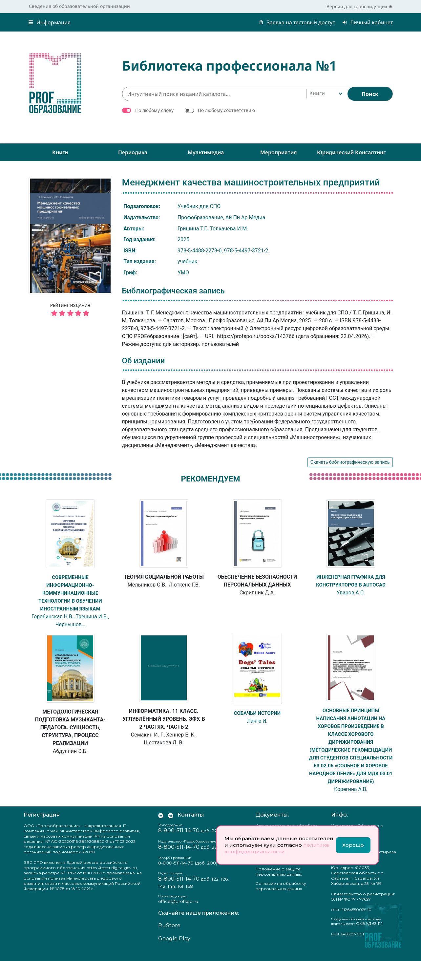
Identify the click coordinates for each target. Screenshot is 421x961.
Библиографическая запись (173, 290)
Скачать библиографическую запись (350, 462)
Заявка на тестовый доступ (297, 22)
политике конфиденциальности (276, 848)
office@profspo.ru (178, 909)
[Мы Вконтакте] (160, 823)
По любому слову (154, 110)
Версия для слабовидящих (359, 6)
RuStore (169, 933)
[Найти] (369, 94)
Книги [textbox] (317, 93)
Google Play (174, 946)
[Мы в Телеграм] (170, 823)
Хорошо (353, 845)
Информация (50, 22)
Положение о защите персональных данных (279, 879)
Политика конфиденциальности (279, 865)
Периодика (132, 152)
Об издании (143, 360)
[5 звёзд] (70, 314)
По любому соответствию (226, 110)
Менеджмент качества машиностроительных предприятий (251, 182)
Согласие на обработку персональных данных (281, 894)
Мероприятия (278, 152)
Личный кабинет (367, 22)
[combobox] (325, 93)
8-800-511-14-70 (179, 838)
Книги (60, 152)
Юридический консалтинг (351, 152)
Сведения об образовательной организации (79, 6)
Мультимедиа (206, 152)
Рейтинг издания (70, 311)
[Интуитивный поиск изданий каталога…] (214, 94)
